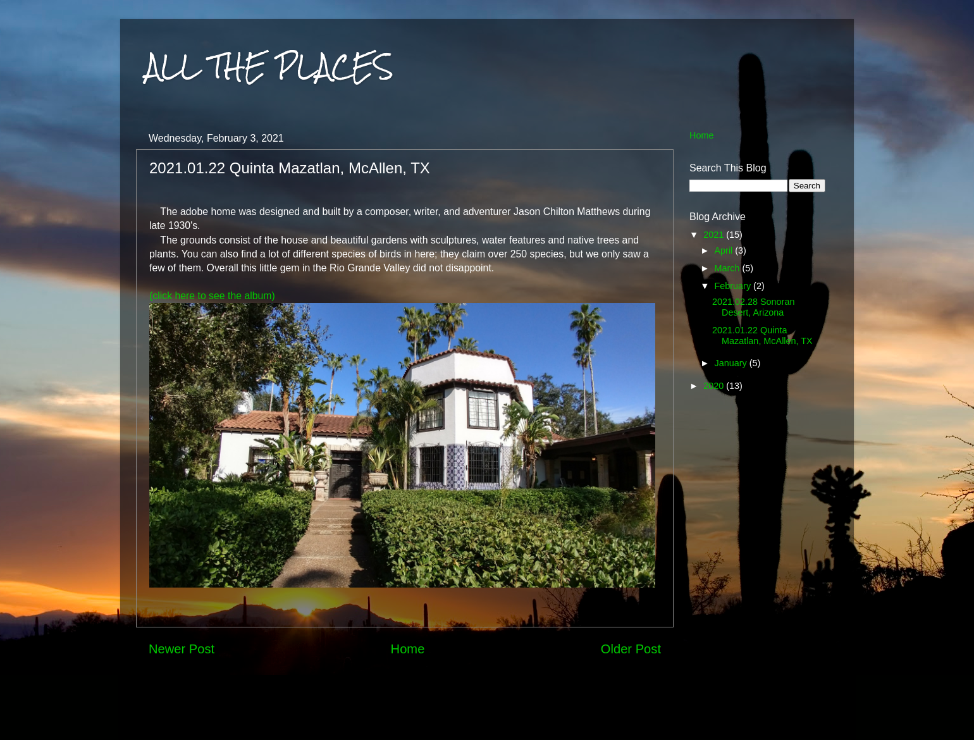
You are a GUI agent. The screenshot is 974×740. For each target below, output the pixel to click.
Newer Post (181, 649)
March (729, 268)
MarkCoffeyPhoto (528, 715)
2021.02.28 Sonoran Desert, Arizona (753, 307)
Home (408, 649)
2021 (714, 235)
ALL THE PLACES (269, 66)
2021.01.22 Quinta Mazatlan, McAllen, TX (762, 335)
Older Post (631, 649)
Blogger (634, 715)
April (725, 250)
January (732, 363)
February (734, 286)
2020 (714, 386)
